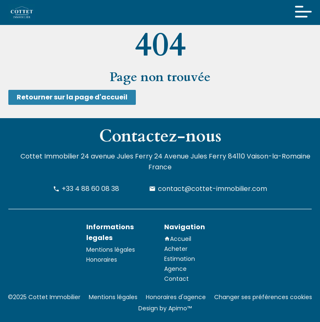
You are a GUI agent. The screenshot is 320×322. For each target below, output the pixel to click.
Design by (164, 308)
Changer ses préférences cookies (263, 297)
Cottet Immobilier (49, 156)
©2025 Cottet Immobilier (44, 297)
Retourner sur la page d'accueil (72, 97)
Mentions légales (113, 297)
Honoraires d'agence (176, 297)
